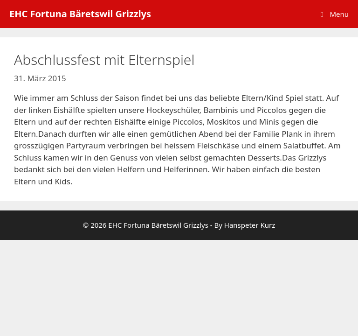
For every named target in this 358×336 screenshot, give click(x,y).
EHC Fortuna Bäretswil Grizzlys (80, 13)
